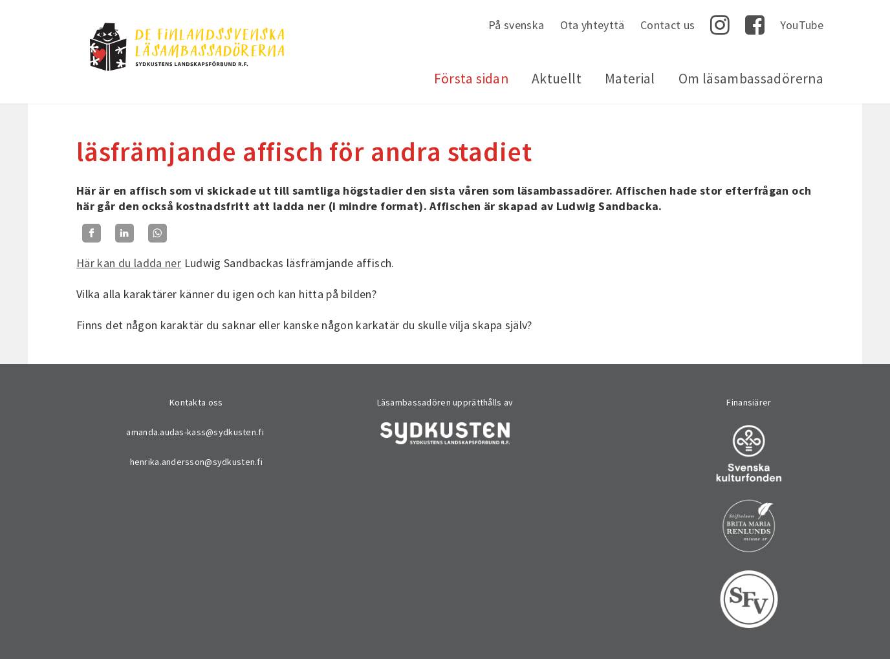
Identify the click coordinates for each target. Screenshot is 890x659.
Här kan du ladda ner (128, 262)
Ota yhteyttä (592, 24)
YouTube (801, 24)
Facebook (755, 25)
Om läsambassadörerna (750, 78)
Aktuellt (556, 78)
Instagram (720, 25)
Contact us (667, 24)
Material (630, 78)
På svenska (516, 24)
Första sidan (471, 78)
